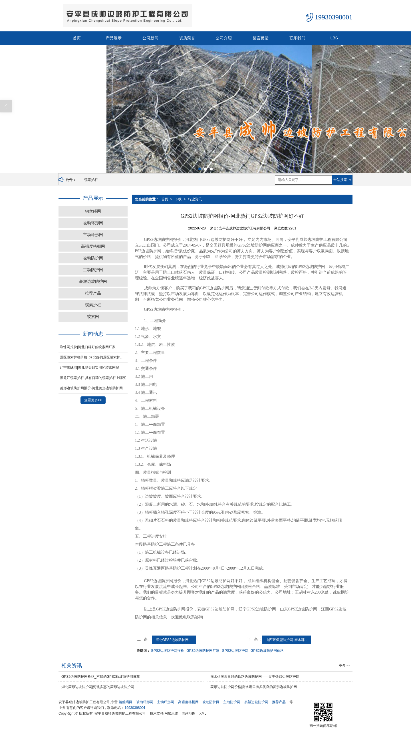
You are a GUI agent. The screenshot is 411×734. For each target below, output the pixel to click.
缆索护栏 (91, 180)
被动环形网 (93, 223)
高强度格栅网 (93, 246)
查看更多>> (93, 400)
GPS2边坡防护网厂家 (202, 651)
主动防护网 (93, 269)
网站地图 (189, 713)
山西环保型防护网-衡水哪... (286, 640)
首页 (77, 38)
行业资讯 (195, 199)
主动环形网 (93, 234)
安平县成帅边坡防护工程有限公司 (120, 713)
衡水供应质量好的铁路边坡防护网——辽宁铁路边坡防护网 (254, 677)
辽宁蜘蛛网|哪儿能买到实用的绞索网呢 (89, 368)
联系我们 (297, 38)
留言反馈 (261, 38)
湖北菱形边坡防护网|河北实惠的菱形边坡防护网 (97, 687)
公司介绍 (224, 38)
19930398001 (134, 708)
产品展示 (114, 38)
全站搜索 (340, 180)
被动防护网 (93, 258)
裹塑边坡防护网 (93, 281)
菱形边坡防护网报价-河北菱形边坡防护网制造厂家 (94, 388)
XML (203, 713)
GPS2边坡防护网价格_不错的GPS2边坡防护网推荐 (100, 677)
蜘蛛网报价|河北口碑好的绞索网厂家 (88, 347)
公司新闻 (150, 38)
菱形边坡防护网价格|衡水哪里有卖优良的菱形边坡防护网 (253, 687)
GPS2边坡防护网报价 (167, 651)
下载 (178, 199)
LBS (334, 38)
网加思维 (171, 713)
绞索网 (93, 316)
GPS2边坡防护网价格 (267, 651)
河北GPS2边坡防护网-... (174, 640)
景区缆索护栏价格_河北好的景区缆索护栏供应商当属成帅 (94, 357)
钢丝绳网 (93, 211)
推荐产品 (93, 293)
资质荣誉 (187, 38)
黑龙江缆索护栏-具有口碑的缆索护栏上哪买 (93, 378)
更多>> (344, 666)
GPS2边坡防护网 (235, 651)
